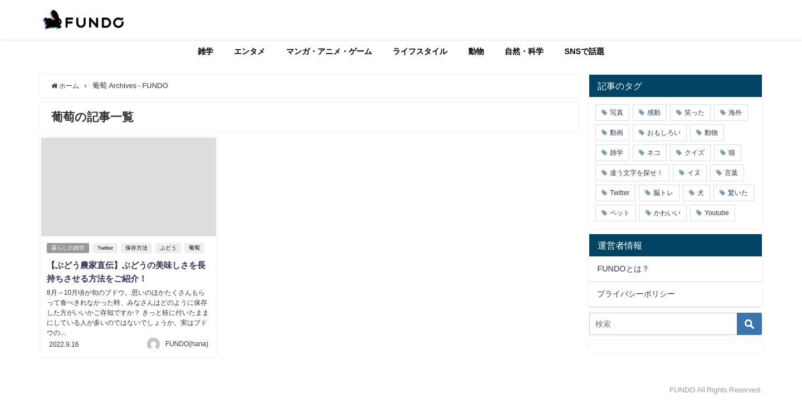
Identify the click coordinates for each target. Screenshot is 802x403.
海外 (735, 112)
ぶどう (170, 247)
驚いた (738, 193)
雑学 (205, 51)
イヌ (694, 172)
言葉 (731, 172)
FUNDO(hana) (186, 343)
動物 (476, 51)
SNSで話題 (585, 51)
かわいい (667, 213)
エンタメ (249, 51)
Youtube (717, 213)
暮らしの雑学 (68, 247)
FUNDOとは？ (623, 269)
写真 (616, 112)
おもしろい (664, 132)
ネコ (654, 152)
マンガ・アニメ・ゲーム (329, 51)
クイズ (694, 152)
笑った (694, 112)
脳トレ (663, 193)
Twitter (107, 247)
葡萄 (196, 247)
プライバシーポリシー (636, 294)
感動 (654, 112)
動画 (616, 132)
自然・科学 (524, 51)
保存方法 (138, 247)
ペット (620, 213)
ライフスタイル (420, 51)
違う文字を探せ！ (636, 172)
